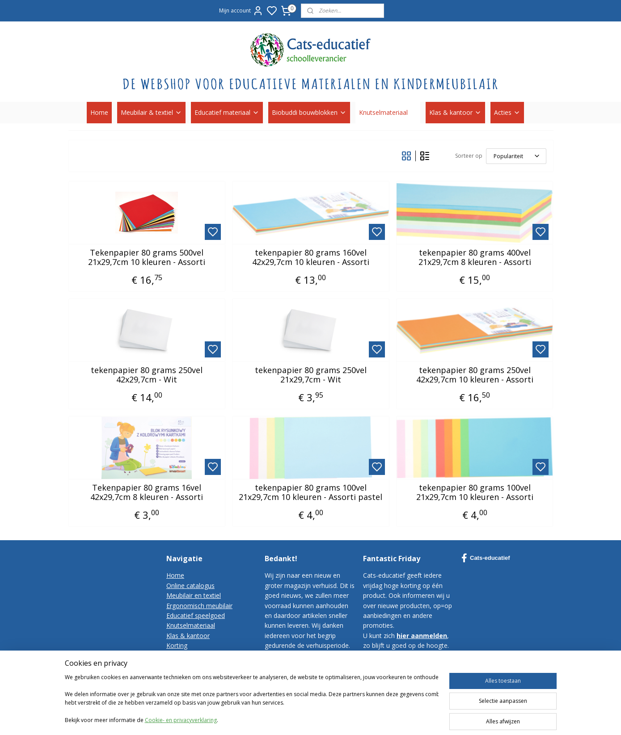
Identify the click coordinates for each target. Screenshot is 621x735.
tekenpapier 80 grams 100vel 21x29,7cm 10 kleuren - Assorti (474, 492)
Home (99, 112)
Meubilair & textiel (151, 112)
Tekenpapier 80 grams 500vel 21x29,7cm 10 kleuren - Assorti (146, 257)
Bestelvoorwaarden (194, 665)
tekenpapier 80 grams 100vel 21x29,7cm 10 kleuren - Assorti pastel (310, 492)
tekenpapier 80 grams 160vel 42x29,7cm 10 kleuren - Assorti (310, 257)
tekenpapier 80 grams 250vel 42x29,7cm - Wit (147, 375)
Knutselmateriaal (388, 112)
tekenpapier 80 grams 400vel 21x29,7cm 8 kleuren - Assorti (474, 257)
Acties (507, 112)
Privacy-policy (186, 675)
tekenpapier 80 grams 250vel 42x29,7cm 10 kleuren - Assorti (474, 375)
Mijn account (241, 10)
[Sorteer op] (515, 156)
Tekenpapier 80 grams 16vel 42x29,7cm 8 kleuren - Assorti (146, 492)
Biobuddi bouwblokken (309, 112)
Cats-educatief (485, 558)
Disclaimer (181, 685)
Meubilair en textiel (193, 595)
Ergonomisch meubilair (199, 605)
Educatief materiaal (226, 112)
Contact (177, 655)
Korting (176, 645)
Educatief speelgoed (195, 615)
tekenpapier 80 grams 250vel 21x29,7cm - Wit (310, 375)
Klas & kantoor (455, 112)
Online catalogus (190, 585)
